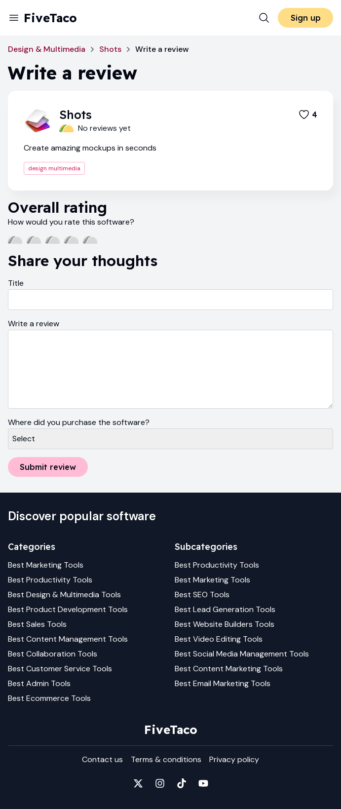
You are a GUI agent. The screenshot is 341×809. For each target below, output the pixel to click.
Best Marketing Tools (45, 565)
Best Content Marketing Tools (229, 668)
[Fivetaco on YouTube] (203, 783)
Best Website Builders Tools (224, 624)
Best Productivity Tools (50, 580)
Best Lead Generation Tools (225, 609)
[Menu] (14, 18)
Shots (110, 49)
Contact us (102, 759)
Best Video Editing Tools (219, 639)
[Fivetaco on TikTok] (181, 783)
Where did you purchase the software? (79, 422)
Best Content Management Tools (68, 639)
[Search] (264, 18)
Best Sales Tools (37, 624)
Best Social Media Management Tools (242, 654)
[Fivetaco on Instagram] (160, 783)
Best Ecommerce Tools (49, 698)
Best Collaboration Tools (52, 654)
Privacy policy (234, 759)
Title (16, 283)
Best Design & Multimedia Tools (64, 594)
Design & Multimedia (46, 49)
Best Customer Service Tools (60, 668)
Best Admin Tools (39, 683)
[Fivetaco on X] (138, 783)
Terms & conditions (166, 759)
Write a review (33, 323)
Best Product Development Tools (68, 609)
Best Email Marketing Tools (222, 683)
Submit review (48, 467)
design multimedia (54, 168)
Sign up (306, 18)
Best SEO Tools (202, 594)
